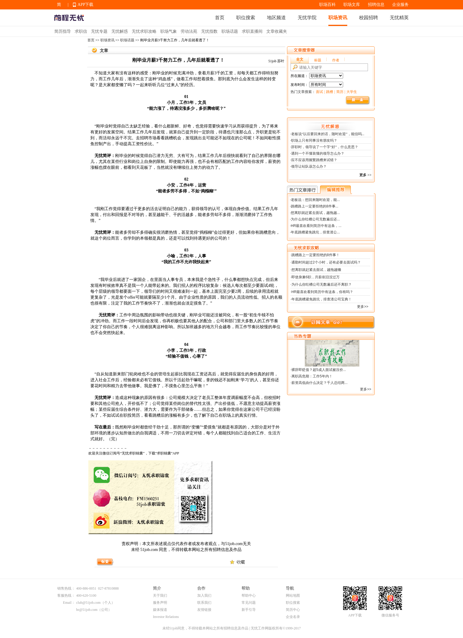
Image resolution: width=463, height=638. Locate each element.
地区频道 (276, 17)
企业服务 (400, 4)
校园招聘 (368, 17)
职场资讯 (337, 17)
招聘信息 (376, 4)
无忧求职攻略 (144, 31)
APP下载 (86, 4)
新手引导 (249, 610)
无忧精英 (399, 17)
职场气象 (168, 31)
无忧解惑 (119, 31)
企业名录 (293, 617)
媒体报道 (160, 610)
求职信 (81, 31)
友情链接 (204, 610)
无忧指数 (209, 31)
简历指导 (62, 31)
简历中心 (293, 610)
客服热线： (66, 595)
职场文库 (351, 4)
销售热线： (66, 588)
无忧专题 (99, 31)
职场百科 (327, 4)
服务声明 (160, 603)
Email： (69, 603)
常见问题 (249, 603)
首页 (219, 17)
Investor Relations (166, 617)
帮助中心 (249, 595)
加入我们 (204, 595)
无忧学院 (307, 17)
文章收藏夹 (276, 31)
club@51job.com (88, 603)
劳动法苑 (189, 31)
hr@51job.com (86, 610)
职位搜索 (245, 17)
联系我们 (204, 603)
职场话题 (229, 31)
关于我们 (160, 595)
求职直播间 (252, 31)
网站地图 (293, 595)
